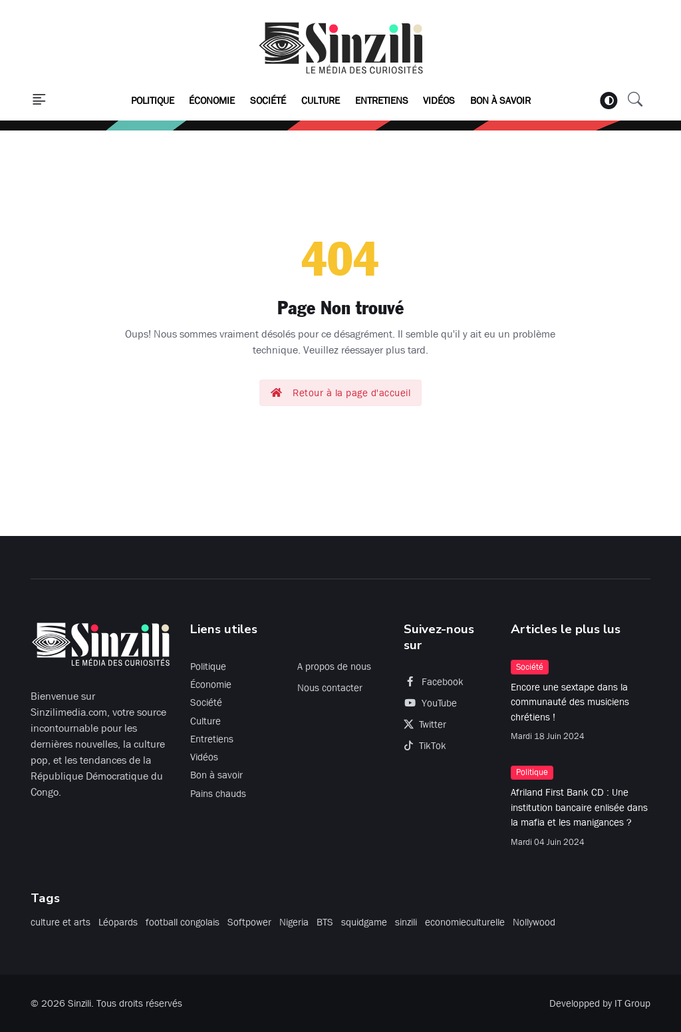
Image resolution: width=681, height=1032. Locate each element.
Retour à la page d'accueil (341, 392)
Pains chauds (218, 793)
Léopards (118, 922)
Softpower (249, 922)
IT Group (632, 1003)
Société (268, 100)
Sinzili (79, 1003)
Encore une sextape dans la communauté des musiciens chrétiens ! (570, 702)
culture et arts (60, 922)
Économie (212, 100)
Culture (320, 100)
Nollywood (534, 922)
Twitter (425, 724)
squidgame (364, 922)
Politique (152, 100)
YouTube (430, 703)
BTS (325, 922)
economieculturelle (465, 922)
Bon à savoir (500, 100)
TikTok (425, 745)
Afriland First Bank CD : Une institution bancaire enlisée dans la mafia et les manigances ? (579, 807)
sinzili (406, 922)
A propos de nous (334, 666)
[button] (39, 100)
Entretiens (381, 100)
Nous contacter (329, 687)
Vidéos (439, 100)
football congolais (182, 922)
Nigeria (294, 922)
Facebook (434, 681)
